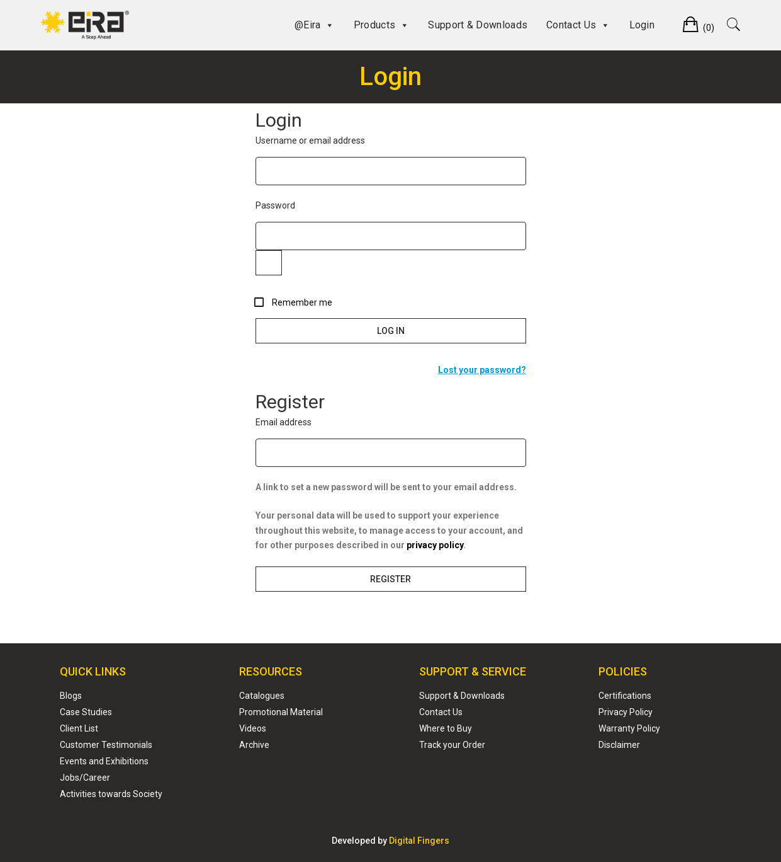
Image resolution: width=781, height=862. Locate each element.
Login (642, 25)
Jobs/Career (85, 778)
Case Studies (86, 712)
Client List (79, 728)
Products (382, 25)
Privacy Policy (625, 712)
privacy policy (435, 545)
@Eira (315, 25)
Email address (304, 421)
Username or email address (331, 140)
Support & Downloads (477, 25)
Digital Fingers (419, 841)
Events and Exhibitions (104, 761)
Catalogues (261, 696)
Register (390, 579)
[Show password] (269, 262)
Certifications (624, 696)
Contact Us (578, 25)
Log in (391, 331)
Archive (254, 745)
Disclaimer (619, 745)
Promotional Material (281, 712)
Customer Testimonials (106, 745)
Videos (252, 728)
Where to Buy (445, 728)
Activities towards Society (111, 794)
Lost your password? (482, 370)
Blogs (71, 696)
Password (296, 204)
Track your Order (452, 745)
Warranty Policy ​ (629, 728)
